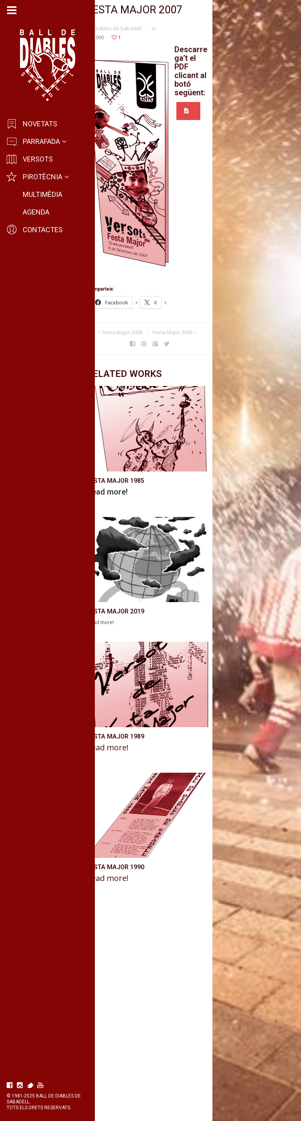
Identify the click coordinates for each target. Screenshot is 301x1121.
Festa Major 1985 (122, 536)
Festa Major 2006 (216, 336)
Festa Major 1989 (122, 897)
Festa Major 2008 (166, 336)
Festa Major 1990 (122, 1080)
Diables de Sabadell (124, 31)
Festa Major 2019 (122, 719)
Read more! (113, 547)
